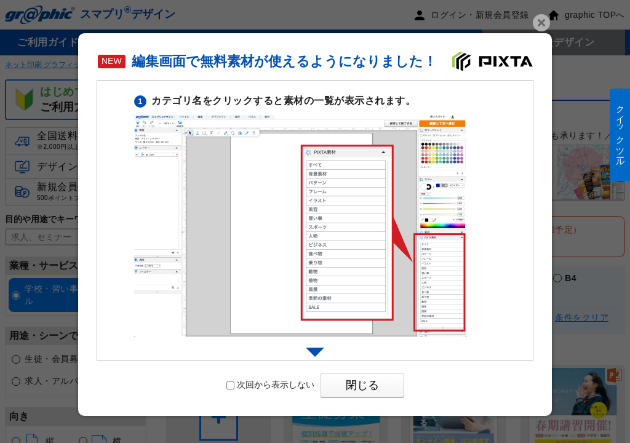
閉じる (362, 385)
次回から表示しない (270, 384)
